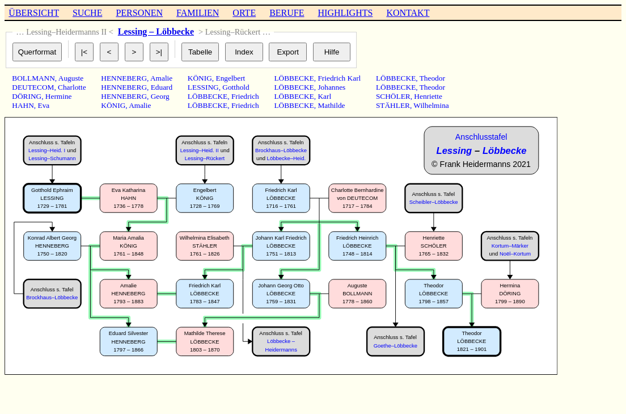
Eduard (162, 87)
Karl (324, 96)
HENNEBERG (124, 78)
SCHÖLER (393, 96)
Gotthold (235, 87)
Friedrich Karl (339, 78)
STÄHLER (393, 105)
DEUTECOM (33, 87)
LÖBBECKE (207, 96)
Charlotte (72, 87)
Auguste (70, 78)
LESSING (203, 87)
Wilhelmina (431, 105)
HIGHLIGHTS (345, 13)
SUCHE (87, 13)
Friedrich (245, 96)
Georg (160, 96)
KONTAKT (407, 13)
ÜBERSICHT (34, 13)
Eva (44, 105)
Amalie (161, 78)
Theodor (432, 78)
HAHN (23, 105)
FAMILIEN (197, 13)
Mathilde (331, 105)
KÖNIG (113, 105)
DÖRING (26, 96)
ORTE (244, 13)
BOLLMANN (33, 78)
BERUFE (286, 13)
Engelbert (230, 78)
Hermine (58, 96)
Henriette (428, 96)
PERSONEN (139, 13)
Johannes (331, 87)
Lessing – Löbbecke (156, 31)
